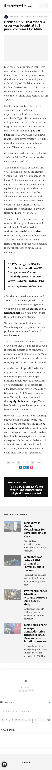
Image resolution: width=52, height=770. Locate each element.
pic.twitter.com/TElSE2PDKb (26, 280)
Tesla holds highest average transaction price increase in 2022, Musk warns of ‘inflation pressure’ (36, 633)
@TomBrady (23, 272)
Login (49, 702)
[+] (36, 720)
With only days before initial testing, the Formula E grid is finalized (34, 563)
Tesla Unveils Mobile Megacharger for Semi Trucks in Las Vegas (35, 529)
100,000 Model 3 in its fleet (25, 231)
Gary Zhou (11, 17)
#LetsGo (35, 276)
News (23, 17)
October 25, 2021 (36, 286)
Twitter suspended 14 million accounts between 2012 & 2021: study (36, 597)
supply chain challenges (23, 401)
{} (32, 720)
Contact (26, 762)
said (13, 213)
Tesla (28, 17)
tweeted (15, 335)
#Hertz (25, 276)
